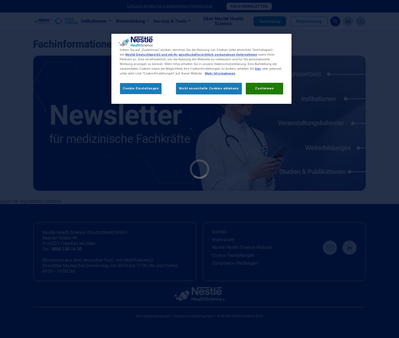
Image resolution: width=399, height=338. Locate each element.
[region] (201, 69)
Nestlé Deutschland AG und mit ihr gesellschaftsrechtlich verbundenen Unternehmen (191, 54)
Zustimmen (264, 88)
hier (258, 69)
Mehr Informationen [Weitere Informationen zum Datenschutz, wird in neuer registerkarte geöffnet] (220, 73)
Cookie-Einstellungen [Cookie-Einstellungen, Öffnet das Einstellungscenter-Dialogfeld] (141, 88)
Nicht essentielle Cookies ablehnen (209, 88)
